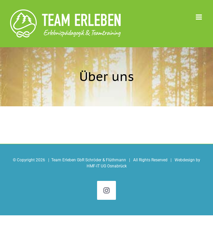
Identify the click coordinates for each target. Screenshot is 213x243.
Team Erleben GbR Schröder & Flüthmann (88, 160)
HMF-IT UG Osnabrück (107, 166)
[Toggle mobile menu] (199, 17)
